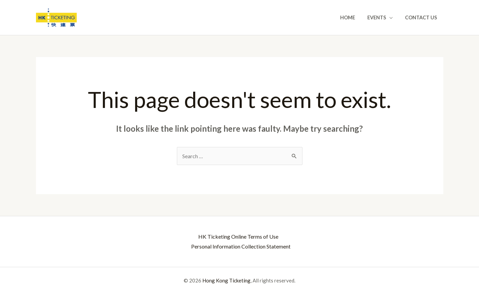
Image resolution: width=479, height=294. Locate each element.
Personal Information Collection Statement (241, 246)
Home (354, 17)
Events (380, 17)
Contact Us (422, 17)
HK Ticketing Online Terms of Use (238, 236)
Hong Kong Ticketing (226, 280)
